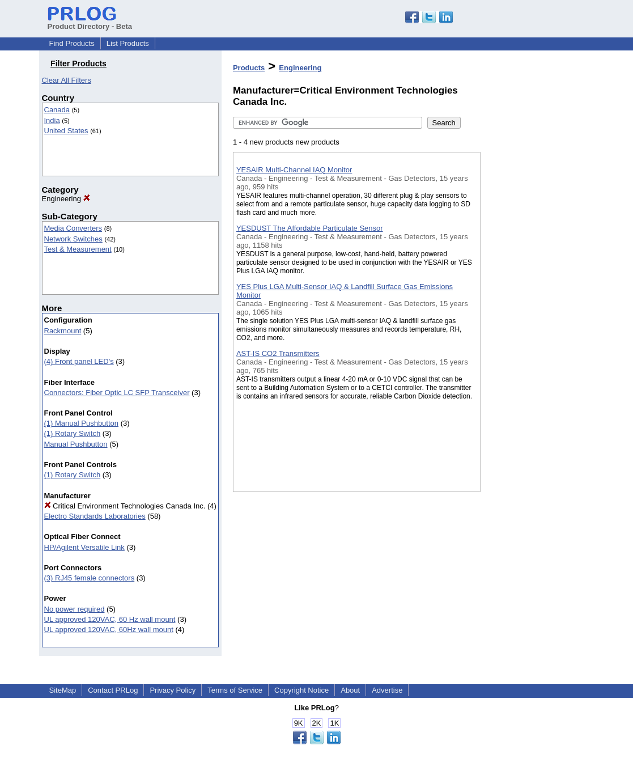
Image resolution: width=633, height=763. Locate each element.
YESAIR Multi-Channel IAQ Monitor (294, 170)
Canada (57, 109)
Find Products (72, 43)
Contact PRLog (113, 690)
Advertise (387, 690)
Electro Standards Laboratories (95, 516)
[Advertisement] (537, 294)
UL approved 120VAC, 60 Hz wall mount (110, 619)
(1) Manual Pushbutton (81, 423)
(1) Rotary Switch (72, 433)
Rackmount (63, 331)
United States (66, 130)
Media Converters (73, 228)
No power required (74, 609)
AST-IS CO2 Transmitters (278, 353)
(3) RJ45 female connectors (89, 578)
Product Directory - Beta (90, 22)
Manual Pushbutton (76, 444)
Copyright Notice (301, 690)
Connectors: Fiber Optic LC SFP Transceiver (117, 392)
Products (249, 67)
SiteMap (63, 690)
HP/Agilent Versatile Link (84, 547)
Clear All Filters (66, 80)
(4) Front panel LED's (79, 361)
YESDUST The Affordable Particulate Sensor (309, 228)
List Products (128, 43)
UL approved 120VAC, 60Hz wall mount (108, 629)
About (350, 690)
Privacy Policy (173, 690)
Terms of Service (234, 690)
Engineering (66, 198)
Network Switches (73, 239)
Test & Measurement (78, 249)
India (52, 120)
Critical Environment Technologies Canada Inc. (125, 506)
